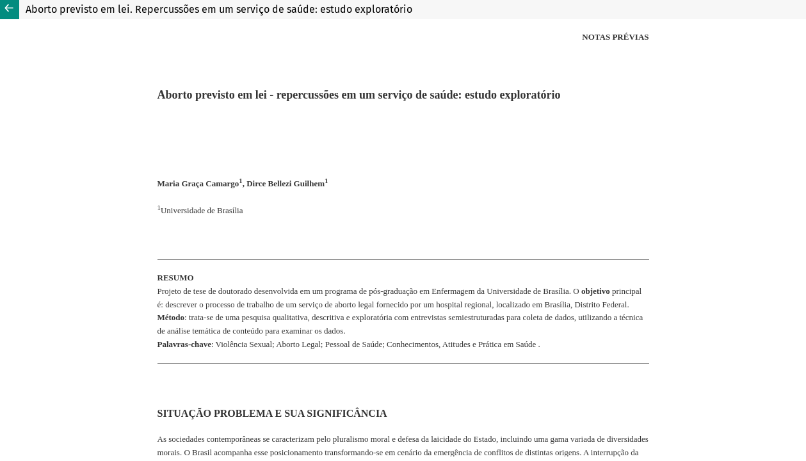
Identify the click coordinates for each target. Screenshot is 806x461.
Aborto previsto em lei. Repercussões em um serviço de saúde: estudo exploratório (219, 9)
